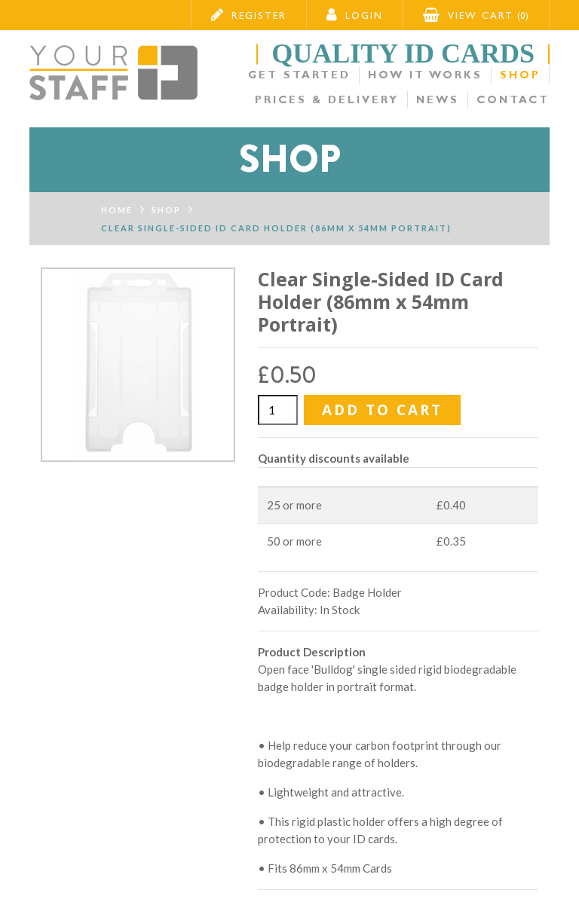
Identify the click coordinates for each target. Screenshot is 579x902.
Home (117, 210)
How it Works (425, 75)
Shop (520, 75)
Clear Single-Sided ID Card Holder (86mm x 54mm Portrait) (276, 228)
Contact (513, 99)
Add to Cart (382, 410)
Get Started (299, 75)
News (437, 99)
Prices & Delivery (327, 99)
